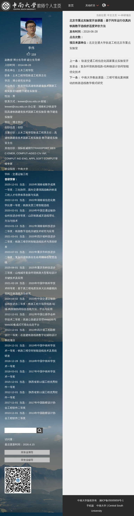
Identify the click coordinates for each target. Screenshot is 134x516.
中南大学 (101, 505)
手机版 (90, 505)
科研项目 (126, 15)
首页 (71, 5)
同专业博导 (27, 452)
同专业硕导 (27, 460)
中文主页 (112, 15)
